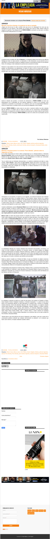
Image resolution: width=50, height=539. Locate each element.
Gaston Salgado (26, 143)
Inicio (21, 356)
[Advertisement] (11, 378)
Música (33, 510)
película (33, 143)
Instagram (34, 1)
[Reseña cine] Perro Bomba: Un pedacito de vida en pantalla (19, 25)
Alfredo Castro (9, 143)
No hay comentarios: (13, 141)
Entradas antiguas (44, 356)
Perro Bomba (9, 145)
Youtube (39, 1)
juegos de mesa (31, 513)
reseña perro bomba (21, 145)
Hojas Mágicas (25, 11)
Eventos (29, 510)
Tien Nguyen (31, 536)
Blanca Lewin (17, 143)
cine (21, 143)
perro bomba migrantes (24, 353)
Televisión (41, 510)
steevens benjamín (31, 145)
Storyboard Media (40, 145)
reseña (14, 145)
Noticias (37, 352)
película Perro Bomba (7, 353)
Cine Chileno (23, 352)
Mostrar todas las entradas (38, 20)
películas (4, 145)
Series (37, 510)
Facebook (37, 1)
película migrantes (39, 143)
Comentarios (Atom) (12, 358)
